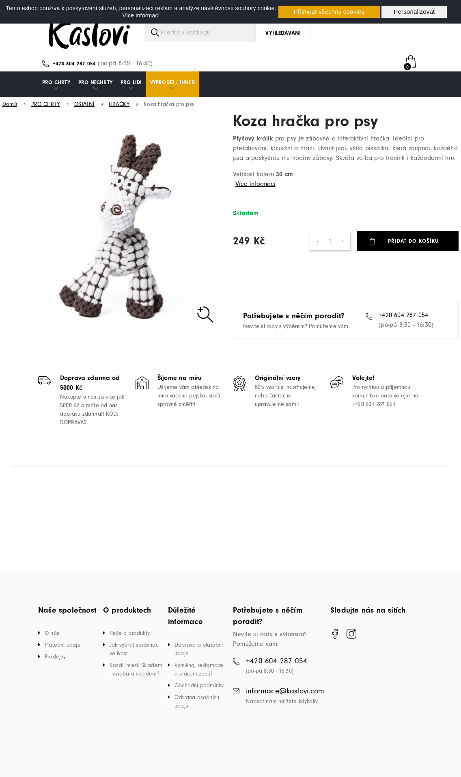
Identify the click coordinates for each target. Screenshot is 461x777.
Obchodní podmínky (199, 690)
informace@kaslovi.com (285, 696)
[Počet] (330, 246)
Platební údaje (63, 650)
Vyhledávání (283, 38)
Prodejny (55, 661)
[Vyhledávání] (227, 37)
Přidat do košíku (413, 246)
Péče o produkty (130, 638)
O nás (52, 638)
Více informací (140, 15)
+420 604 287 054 (74, 69)
